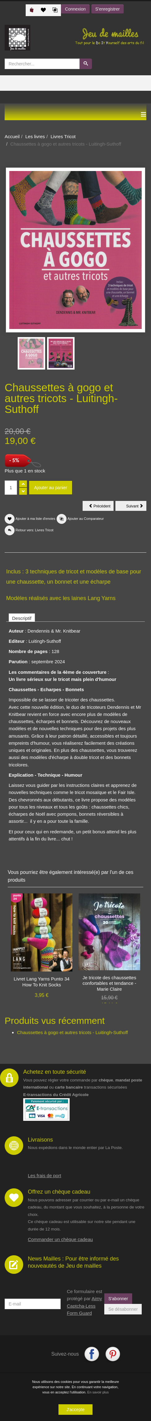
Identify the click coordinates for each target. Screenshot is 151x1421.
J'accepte (76, 1410)
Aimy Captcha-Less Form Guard (84, 1306)
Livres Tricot (63, 136)
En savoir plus (98, 1393)
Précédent (101, 507)
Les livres (35, 136)
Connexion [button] (75, 9)
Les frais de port (44, 1175)
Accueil (12, 136)
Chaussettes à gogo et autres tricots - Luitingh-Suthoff (72, 1032)
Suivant (136, 507)
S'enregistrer (107, 9)
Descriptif (22, 618)
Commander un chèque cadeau (60, 1239)
